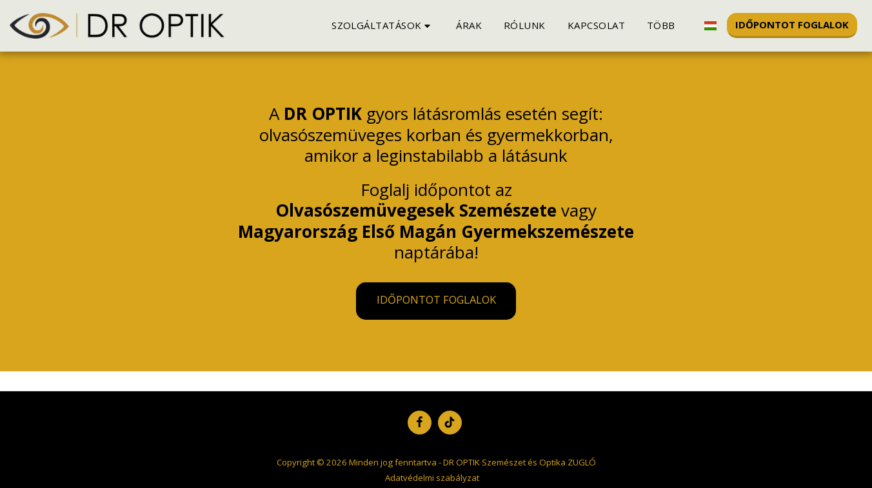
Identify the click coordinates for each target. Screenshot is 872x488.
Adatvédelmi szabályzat (432, 477)
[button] (383, 25)
